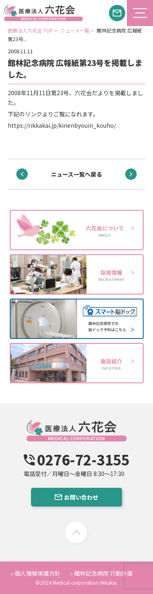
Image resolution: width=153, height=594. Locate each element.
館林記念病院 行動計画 (101, 573)
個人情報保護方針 (35, 573)
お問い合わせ (76, 497)
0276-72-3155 (76, 460)
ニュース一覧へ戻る (76, 174)
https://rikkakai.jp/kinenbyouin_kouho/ (62, 125)
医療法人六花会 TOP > (33, 30)
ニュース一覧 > (77, 30)
